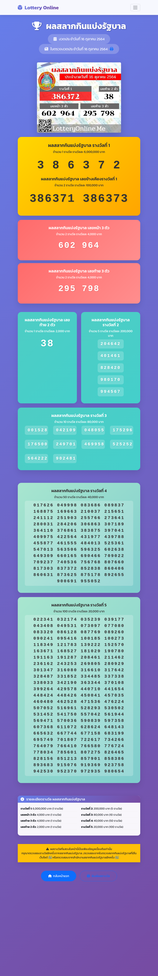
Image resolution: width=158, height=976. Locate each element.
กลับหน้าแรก (58, 876)
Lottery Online (38, 7)
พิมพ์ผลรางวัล (98, 876)
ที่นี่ (50, 857)
